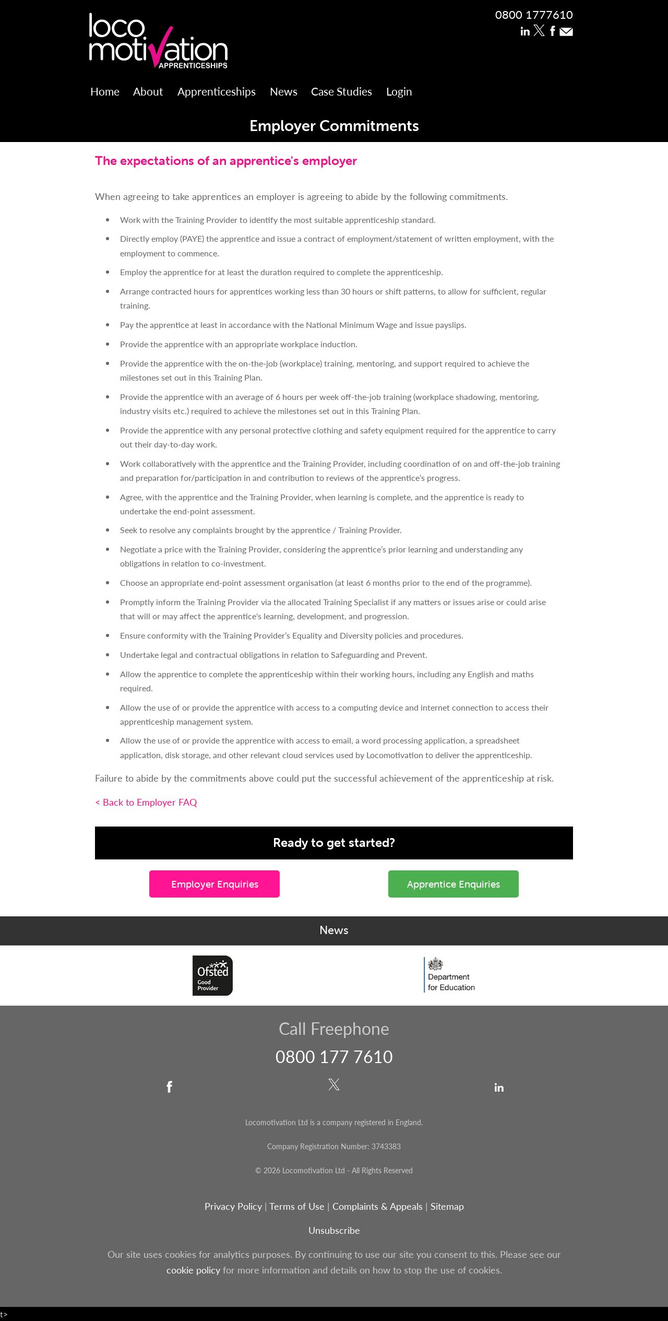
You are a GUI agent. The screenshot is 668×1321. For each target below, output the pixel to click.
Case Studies (341, 91)
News (283, 91)
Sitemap (447, 1205)
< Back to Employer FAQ (146, 801)
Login (399, 91)
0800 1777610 (534, 14)
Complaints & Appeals (378, 1205)
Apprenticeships (216, 91)
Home (105, 91)
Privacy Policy (233, 1205)
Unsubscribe (334, 1229)
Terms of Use (297, 1205)
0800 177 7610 (334, 1056)
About (148, 91)
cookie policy (193, 1269)
